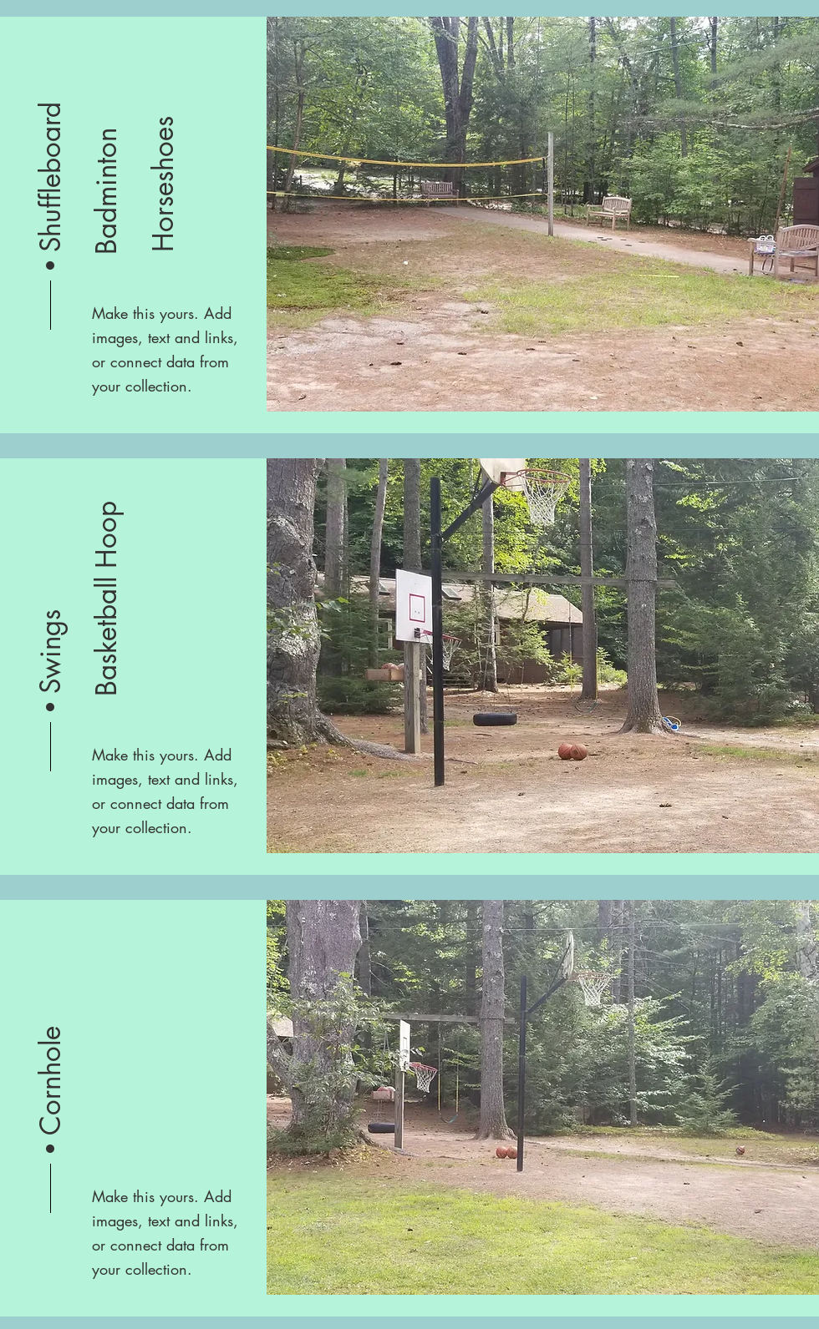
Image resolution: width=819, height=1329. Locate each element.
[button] (51, 176)
